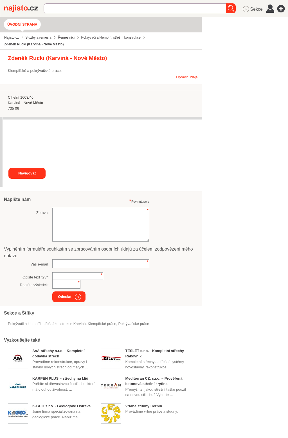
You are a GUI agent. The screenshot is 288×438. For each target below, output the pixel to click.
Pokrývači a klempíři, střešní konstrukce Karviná (47, 324)
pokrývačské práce (133, 324)
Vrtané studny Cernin (143, 406)
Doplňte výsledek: (34, 285)
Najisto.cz (24, 8)
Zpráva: (42, 213)
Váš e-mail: (39, 264)
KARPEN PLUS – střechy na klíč (60, 378)
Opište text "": (35, 277)
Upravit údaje (187, 77)
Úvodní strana (22, 24)
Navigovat (27, 173)
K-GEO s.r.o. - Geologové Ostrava (61, 406)
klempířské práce (102, 324)
